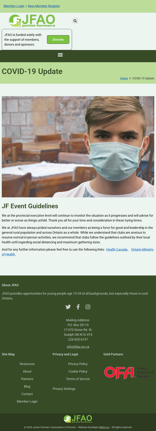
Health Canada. (117, 249)
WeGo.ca (104, 427)
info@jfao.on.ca (78, 347)
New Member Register (44, 6)
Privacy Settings (64, 389)
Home (124, 78)
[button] (75, 21)
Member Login (14, 6)
